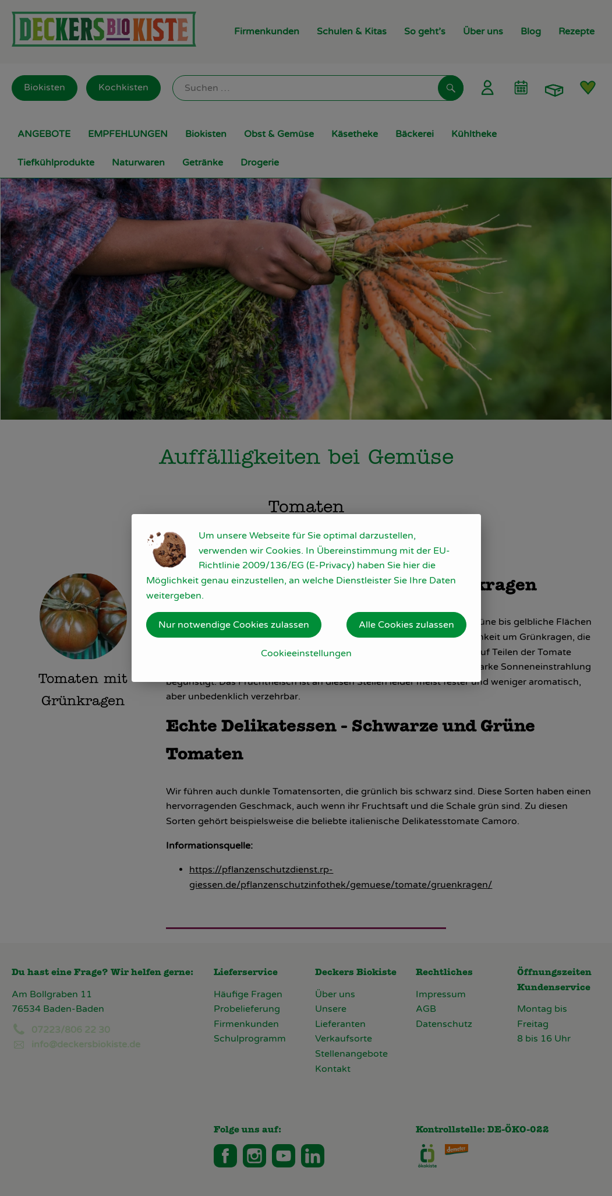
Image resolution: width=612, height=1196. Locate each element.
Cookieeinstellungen (306, 653)
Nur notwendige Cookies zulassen (233, 625)
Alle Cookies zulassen (406, 625)
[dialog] (306, 598)
